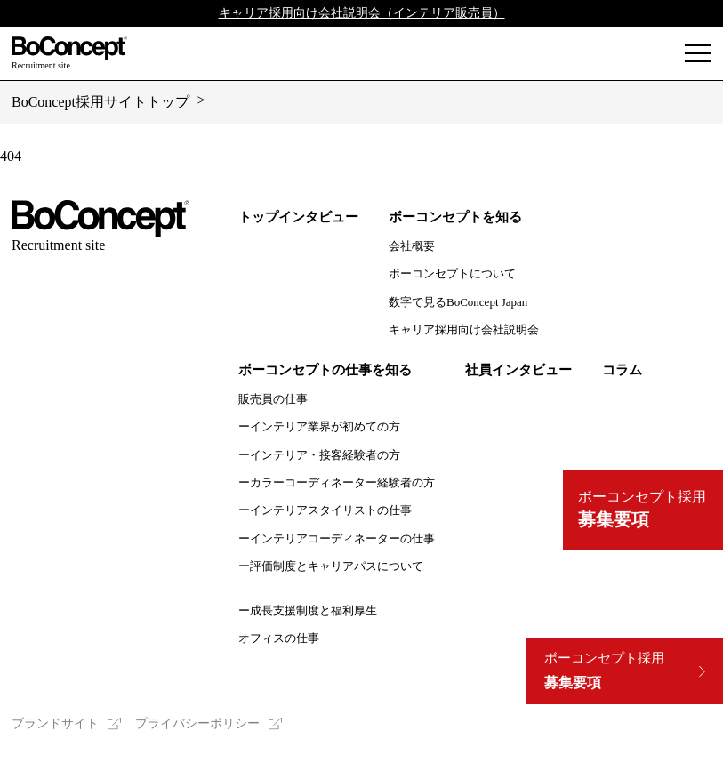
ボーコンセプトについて (452, 273)
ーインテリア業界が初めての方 (319, 426)
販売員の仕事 (273, 399)
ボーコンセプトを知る (455, 217)
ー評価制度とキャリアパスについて (330, 566)
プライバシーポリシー (197, 723)
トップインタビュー (298, 217)
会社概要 (412, 246)
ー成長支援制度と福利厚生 (307, 610)
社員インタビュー (518, 370)
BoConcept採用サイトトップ (100, 101)
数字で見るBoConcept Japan (458, 302)
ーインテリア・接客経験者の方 (319, 455)
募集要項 (604, 671)
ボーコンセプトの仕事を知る (325, 370)
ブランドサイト (55, 723)
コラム (622, 370)
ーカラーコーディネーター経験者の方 (336, 482)
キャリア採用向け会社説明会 (464, 329)
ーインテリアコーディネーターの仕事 (336, 538)
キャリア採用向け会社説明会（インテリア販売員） (362, 13)
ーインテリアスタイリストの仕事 (325, 510)
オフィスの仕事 (278, 638)
